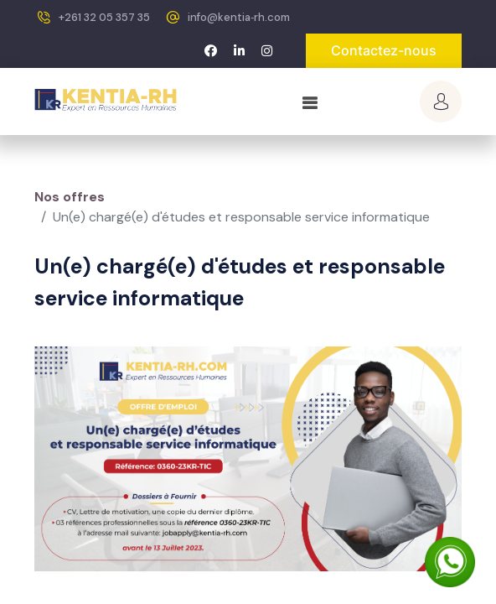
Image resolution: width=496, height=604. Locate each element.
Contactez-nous (384, 50)
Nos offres (69, 197)
